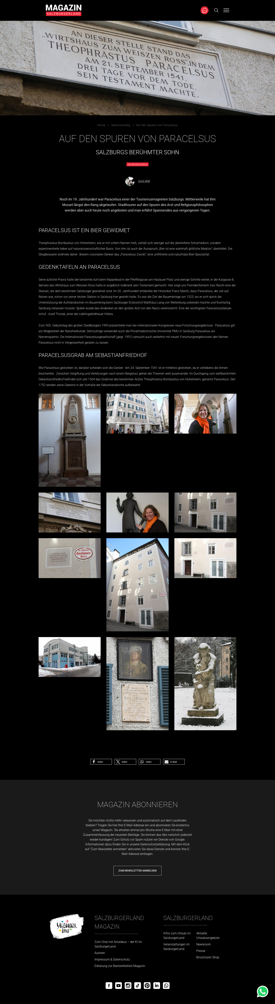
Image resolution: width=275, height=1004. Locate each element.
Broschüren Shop (207, 957)
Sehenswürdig (120, 125)
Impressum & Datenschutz (112, 959)
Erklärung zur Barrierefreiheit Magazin (120, 966)
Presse (200, 951)
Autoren (100, 953)
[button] (101, 762)
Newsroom (203, 944)
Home (101, 125)
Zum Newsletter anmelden (137, 870)
